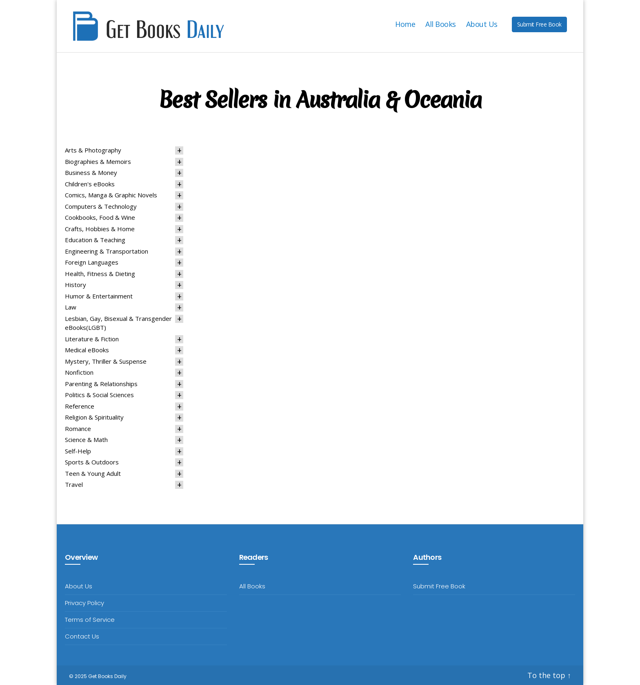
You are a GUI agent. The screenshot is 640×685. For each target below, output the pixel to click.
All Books (440, 24)
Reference (79, 406)
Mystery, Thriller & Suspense (106, 361)
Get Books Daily (107, 676)
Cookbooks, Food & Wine (100, 217)
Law (70, 307)
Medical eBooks (87, 350)
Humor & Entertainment (99, 296)
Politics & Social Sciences (99, 395)
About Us (482, 24)
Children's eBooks (90, 184)
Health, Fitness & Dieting (100, 274)
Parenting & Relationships (101, 384)
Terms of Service (90, 619)
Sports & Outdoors (92, 462)
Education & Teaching (95, 240)
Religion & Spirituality (94, 417)
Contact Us (82, 636)
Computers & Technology (101, 206)
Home (405, 24)
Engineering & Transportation (106, 251)
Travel (74, 484)
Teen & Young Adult (93, 473)
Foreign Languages (91, 262)
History (75, 285)
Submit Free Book (539, 24)
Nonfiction (79, 372)
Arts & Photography (93, 150)
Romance (78, 428)
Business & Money (91, 172)
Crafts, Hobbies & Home (100, 229)
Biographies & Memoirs (98, 161)
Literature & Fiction (92, 339)
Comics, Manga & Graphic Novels (111, 195)
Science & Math (86, 439)
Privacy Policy (84, 603)
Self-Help (78, 451)
